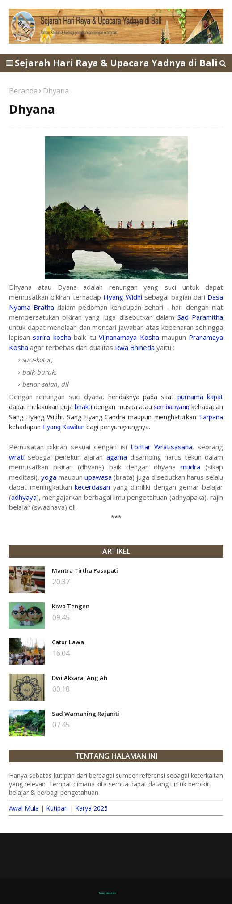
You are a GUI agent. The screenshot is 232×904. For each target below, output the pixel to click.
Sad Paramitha (200, 317)
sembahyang (172, 406)
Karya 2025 (91, 808)
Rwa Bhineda (135, 347)
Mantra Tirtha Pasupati (85, 570)
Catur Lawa (68, 642)
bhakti (83, 406)
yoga (48, 477)
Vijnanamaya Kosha (129, 337)
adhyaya (24, 497)
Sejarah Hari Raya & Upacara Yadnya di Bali (116, 63)
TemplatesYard (107, 893)
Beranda (23, 91)
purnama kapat (200, 397)
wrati (17, 456)
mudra (190, 466)
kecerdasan (92, 486)
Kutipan (57, 808)
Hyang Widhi (122, 296)
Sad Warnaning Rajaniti (85, 714)
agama (116, 456)
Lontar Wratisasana (161, 446)
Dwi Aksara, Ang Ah (79, 678)
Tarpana (211, 417)
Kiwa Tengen (70, 606)
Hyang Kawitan (63, 427)
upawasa (98, 477)
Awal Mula (24, 808)
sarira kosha (52, 337)
